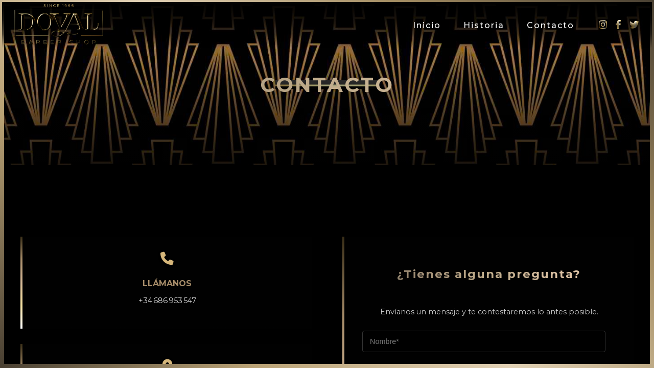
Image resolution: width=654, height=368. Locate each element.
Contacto (550, 25)
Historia (483, 25)
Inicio (427, 25)
